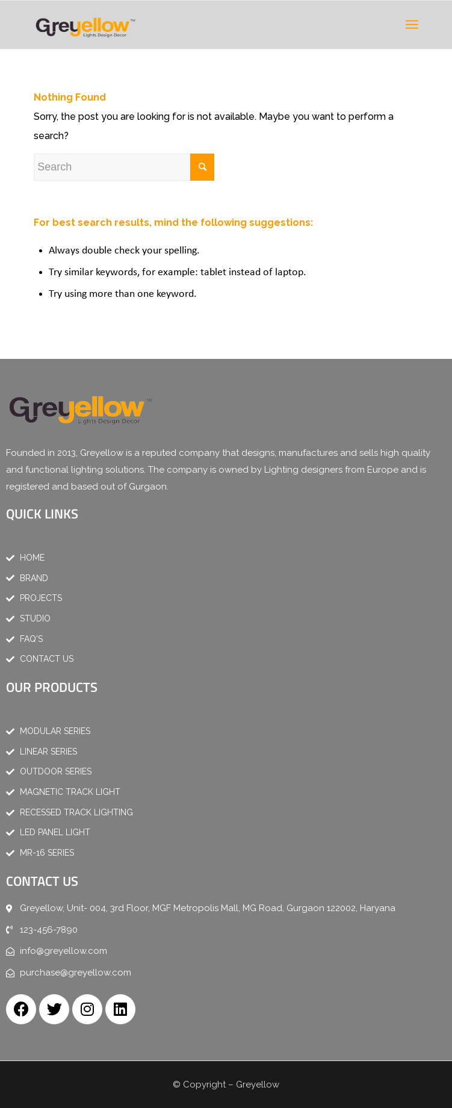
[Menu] (412, 24)
